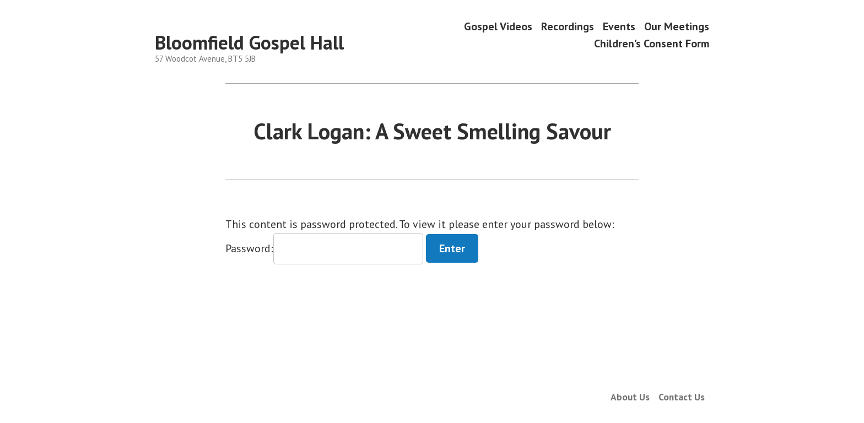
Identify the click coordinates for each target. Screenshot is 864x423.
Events (619, 26)
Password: (324, 248)
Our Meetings (676, 26)
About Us (630, 397)
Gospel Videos (498, 26)
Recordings (567, 26)
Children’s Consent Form (651, 44)
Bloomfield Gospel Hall (249, 42)
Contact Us (681, 397)
